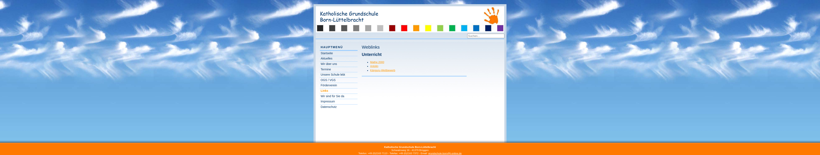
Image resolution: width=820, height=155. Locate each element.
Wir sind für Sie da (332, 96)
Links (324, 90)
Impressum (328, 101)
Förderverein (329, 85)
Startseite (327, 53)
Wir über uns (329, 64)
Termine (326, 69)
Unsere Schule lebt (333, 74)
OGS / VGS (328, 80)
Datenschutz (329, 106)
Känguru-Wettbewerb (382, 70)
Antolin (374, 66)
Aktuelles (326, 58)
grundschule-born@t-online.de (445, 153)
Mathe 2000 (377, 62)
